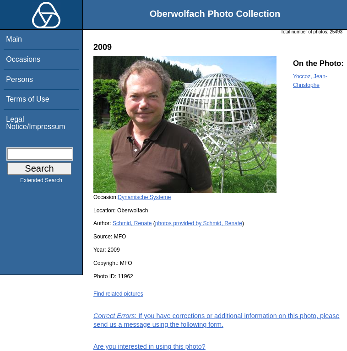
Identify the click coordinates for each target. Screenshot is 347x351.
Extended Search (41, 182)
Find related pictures (118, 294)
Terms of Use (27, 99)
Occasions (23, 59)
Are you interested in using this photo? (149, 346)
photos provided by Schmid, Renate (198, 223)
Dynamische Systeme (144, 197)
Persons (19, 79)
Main (14, 39)
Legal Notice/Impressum (35, 122)
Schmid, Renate (132, 223)
